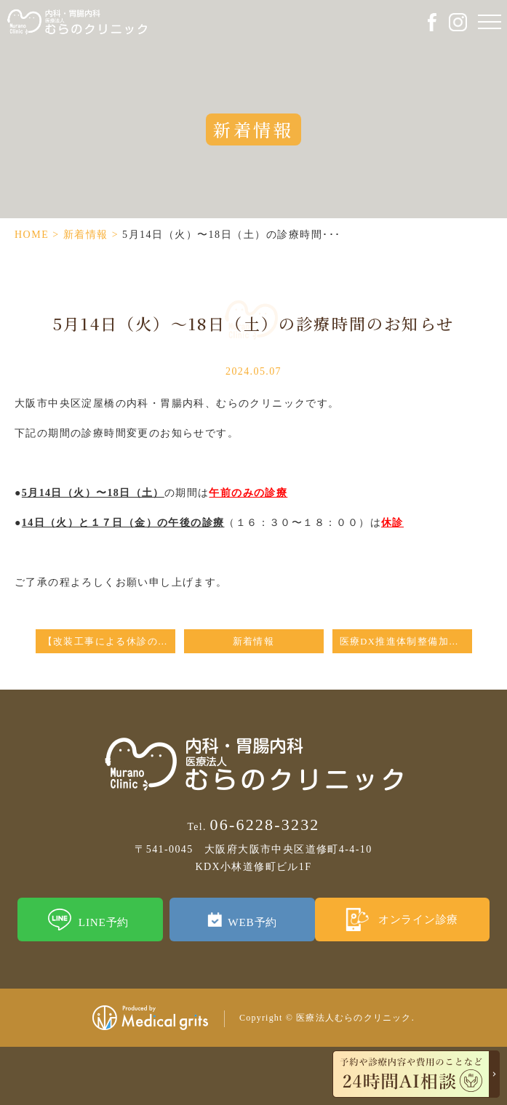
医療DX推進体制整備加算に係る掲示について (406, 642)
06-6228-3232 (253, 824)
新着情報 (85, 234)
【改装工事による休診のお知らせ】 (109, 642)
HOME (32, 234)
